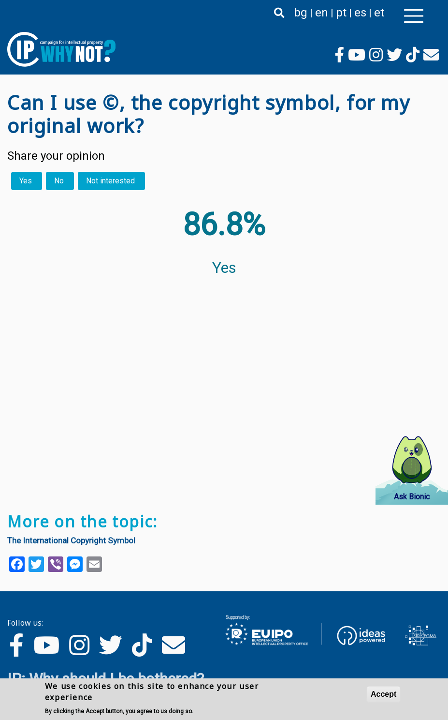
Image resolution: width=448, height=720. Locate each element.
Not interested (110, 180)
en (321, 12)
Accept (383, 694)
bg (300, 12)
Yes (25, 180)
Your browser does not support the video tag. (200, 403)
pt (341, 12)
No (59, 180)
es (360, 12)
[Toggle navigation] (413, 15)
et (379, 12)
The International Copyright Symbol (71, 540)
